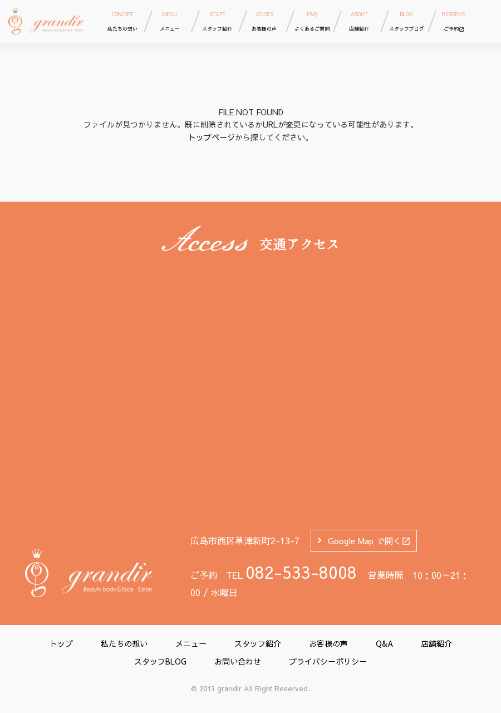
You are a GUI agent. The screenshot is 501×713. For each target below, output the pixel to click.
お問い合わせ (237, 661)
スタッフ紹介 (257, 643)
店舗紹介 (436, 643)
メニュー (191, 643)
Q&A (384, 643)
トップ (61, 643)
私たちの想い (124, 643)
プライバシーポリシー (328, 661)
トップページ (211, 137)
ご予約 (454, 21)
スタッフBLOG (160, 661)
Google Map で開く (369, 540)
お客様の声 (328, 643)
